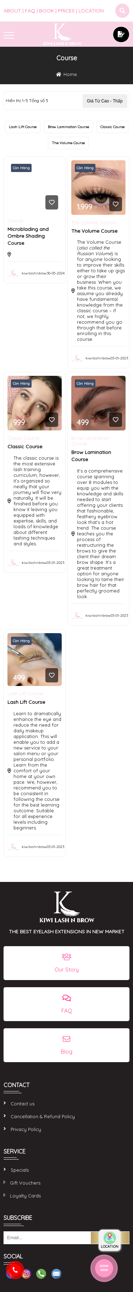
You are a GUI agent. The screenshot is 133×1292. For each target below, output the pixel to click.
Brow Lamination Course (68, 127)
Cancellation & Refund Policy (43, 1116)
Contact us (22, 1103)
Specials (20, 1170)
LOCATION (91, 10)
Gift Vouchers (25, 1183)
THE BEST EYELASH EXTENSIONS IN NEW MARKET (66, 931)
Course (15, 220)
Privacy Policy (26, 1129)
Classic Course (112, 127)
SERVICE (15, 1151)
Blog (66, 1051)
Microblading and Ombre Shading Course (28, 236)
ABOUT (12, 10)
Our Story (67, 969)
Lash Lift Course (23, 127)
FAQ (30, 10)
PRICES (66, 10)
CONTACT (16, 1085)
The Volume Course (68, 143)
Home (70, 74)
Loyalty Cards (25, 1195)
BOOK (46, 10)
